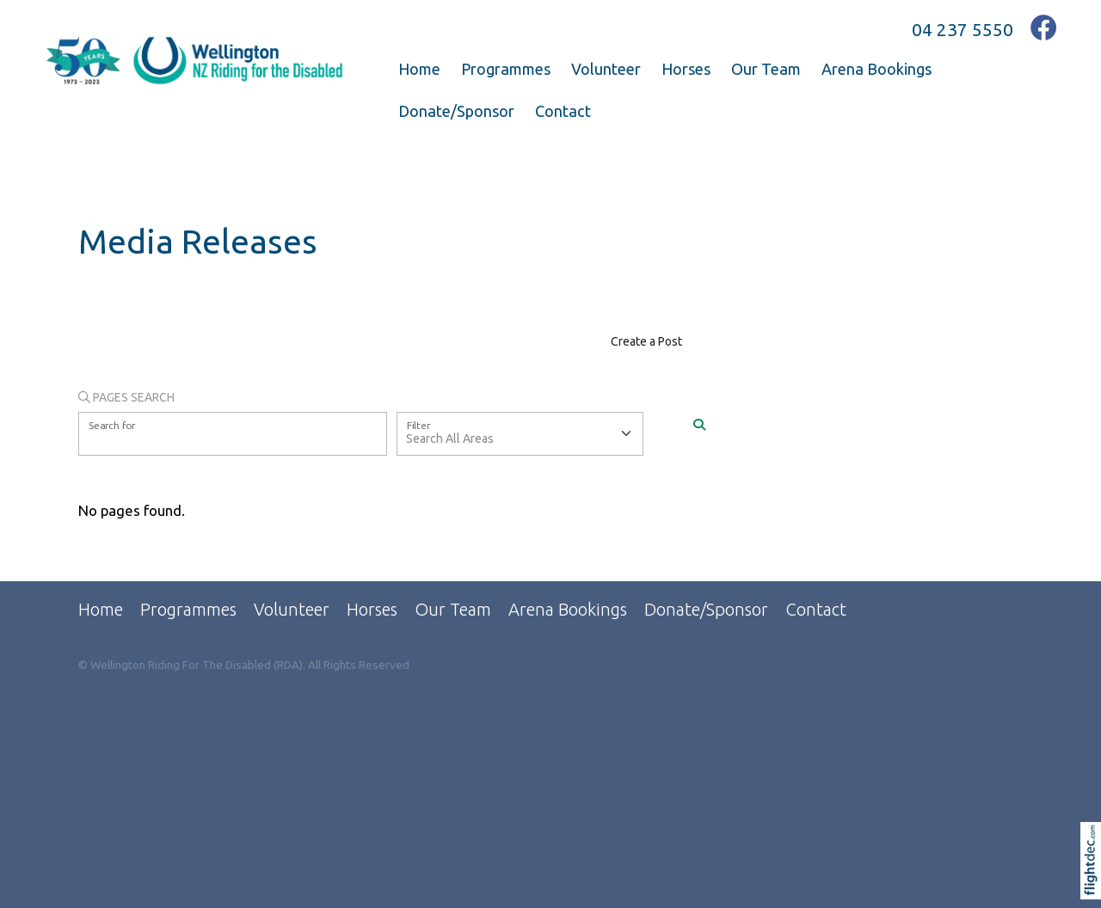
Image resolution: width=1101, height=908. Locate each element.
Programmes (505, 68)
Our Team (766, 68)
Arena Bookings (876, 68)
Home (419, 68)
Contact (563, 111)
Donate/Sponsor (456, 111)
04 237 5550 (962, 29)
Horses (685, 68)
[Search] (699, 425)
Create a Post (646, 341)
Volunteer (606, 68)
